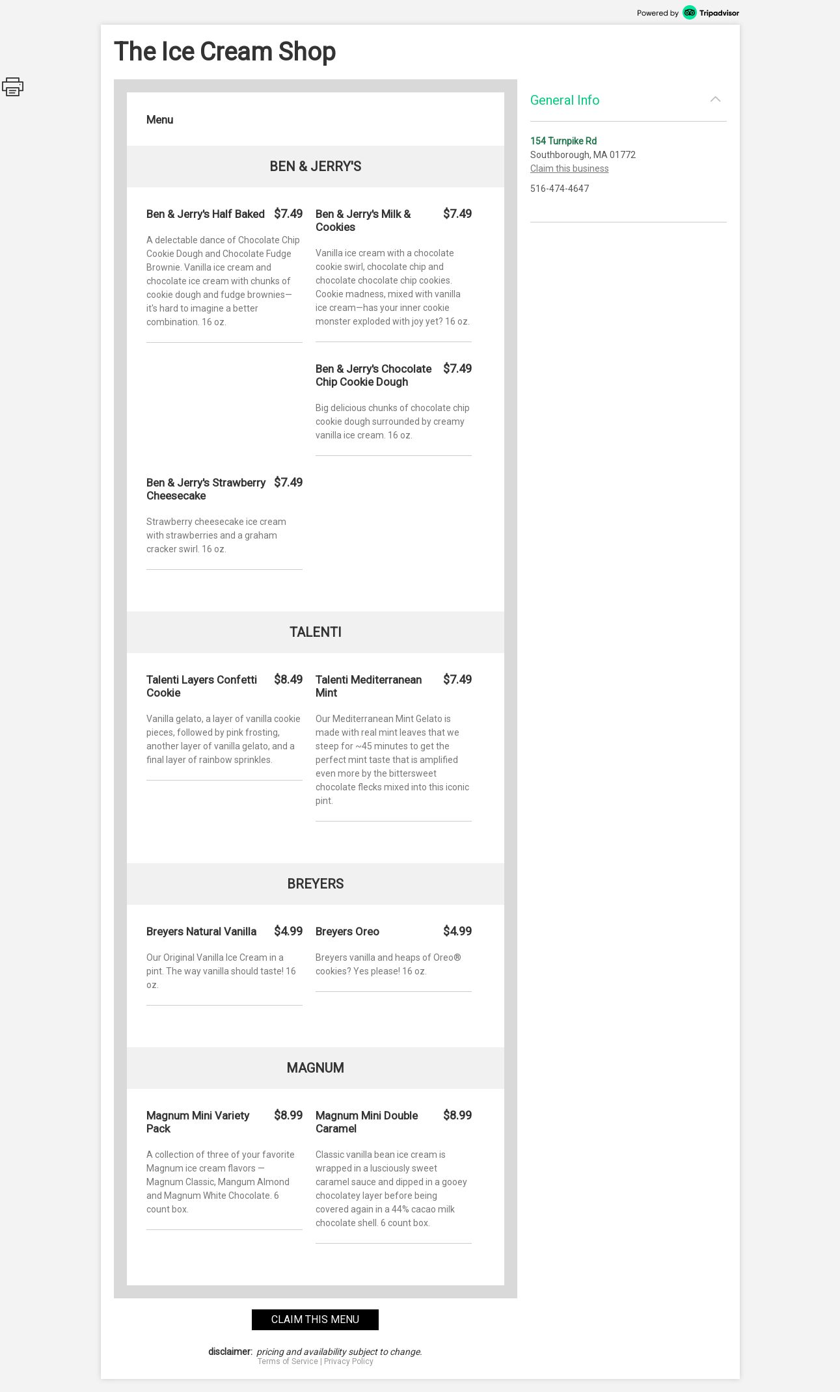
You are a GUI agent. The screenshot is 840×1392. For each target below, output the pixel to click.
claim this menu (315, 1319)
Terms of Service (288, 1361)
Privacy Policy (348, 1361)
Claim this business (569, 168)
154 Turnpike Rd (563, 141)
